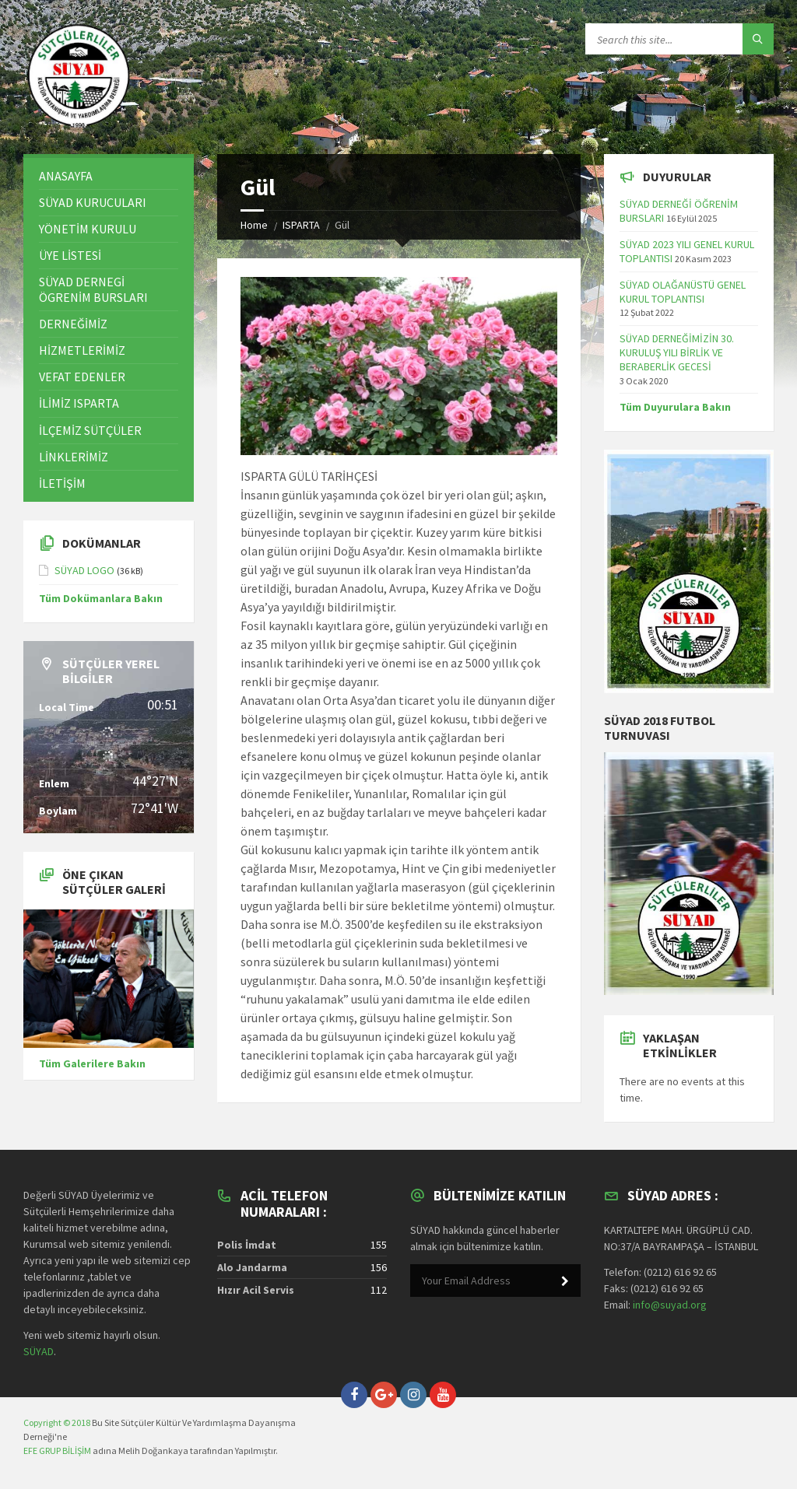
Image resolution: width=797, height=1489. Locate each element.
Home (254, 225)
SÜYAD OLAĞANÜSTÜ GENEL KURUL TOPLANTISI (683, 292)
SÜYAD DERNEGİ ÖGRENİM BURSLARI (93, 289)
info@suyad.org (670, 1305)
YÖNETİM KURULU (87, 228)
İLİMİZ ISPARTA (79, 403)
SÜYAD (38, 1351)
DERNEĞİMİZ (73, 323)
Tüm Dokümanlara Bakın (101, 598)
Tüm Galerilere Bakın (92, 1063)
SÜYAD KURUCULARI (92, 202)
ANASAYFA (66, 176)
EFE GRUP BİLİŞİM (57, 1450)
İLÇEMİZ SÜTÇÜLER (90, 430)
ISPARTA (301, 225)
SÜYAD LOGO (84, 570)
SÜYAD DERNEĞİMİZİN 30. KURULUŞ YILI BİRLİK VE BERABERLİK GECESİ (677, 352)
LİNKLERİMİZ (73, 456)
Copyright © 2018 (56, 1422)
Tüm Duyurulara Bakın (675, 407)
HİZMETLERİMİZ (82, 350)
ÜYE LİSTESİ (70, 255)
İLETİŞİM (62, 483)
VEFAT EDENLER (82, 376)
